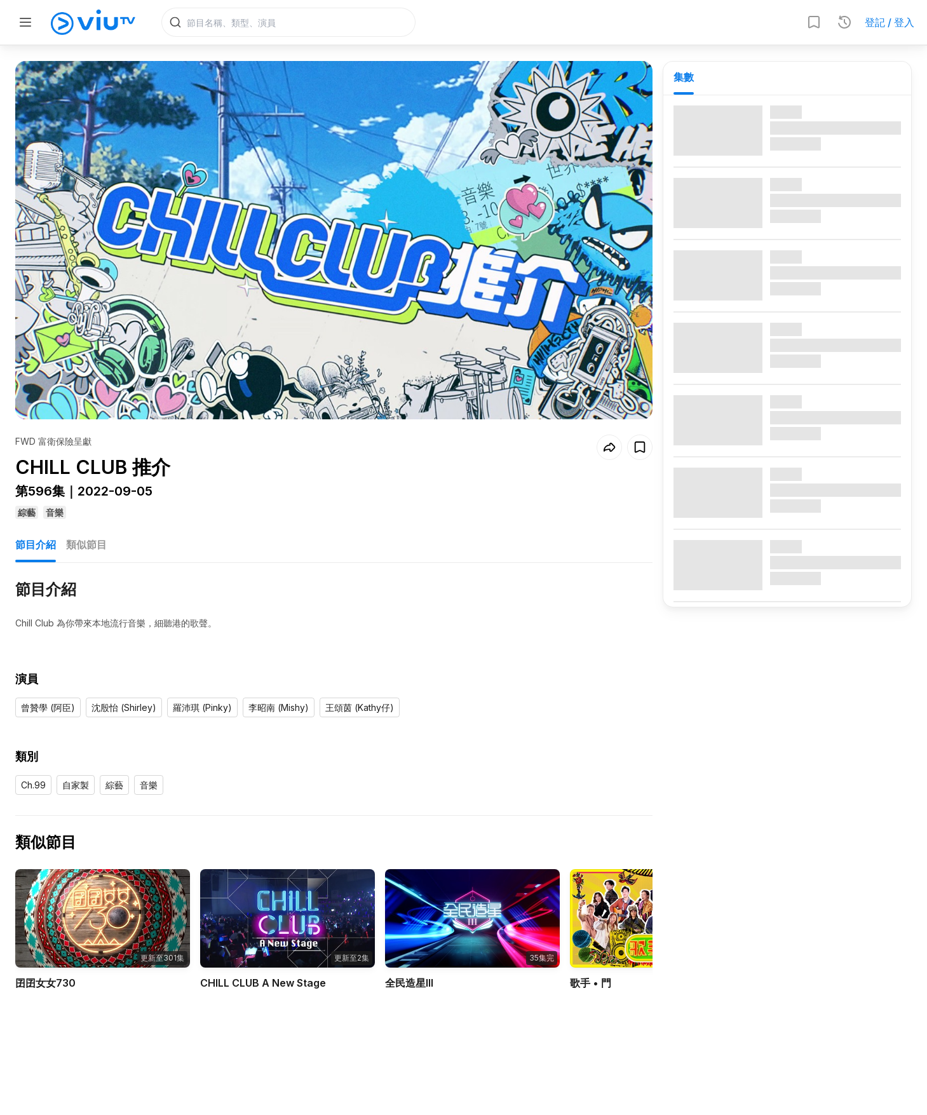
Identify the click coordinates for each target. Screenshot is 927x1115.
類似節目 (86, 525)
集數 (683, 77)
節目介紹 (35, 525)
